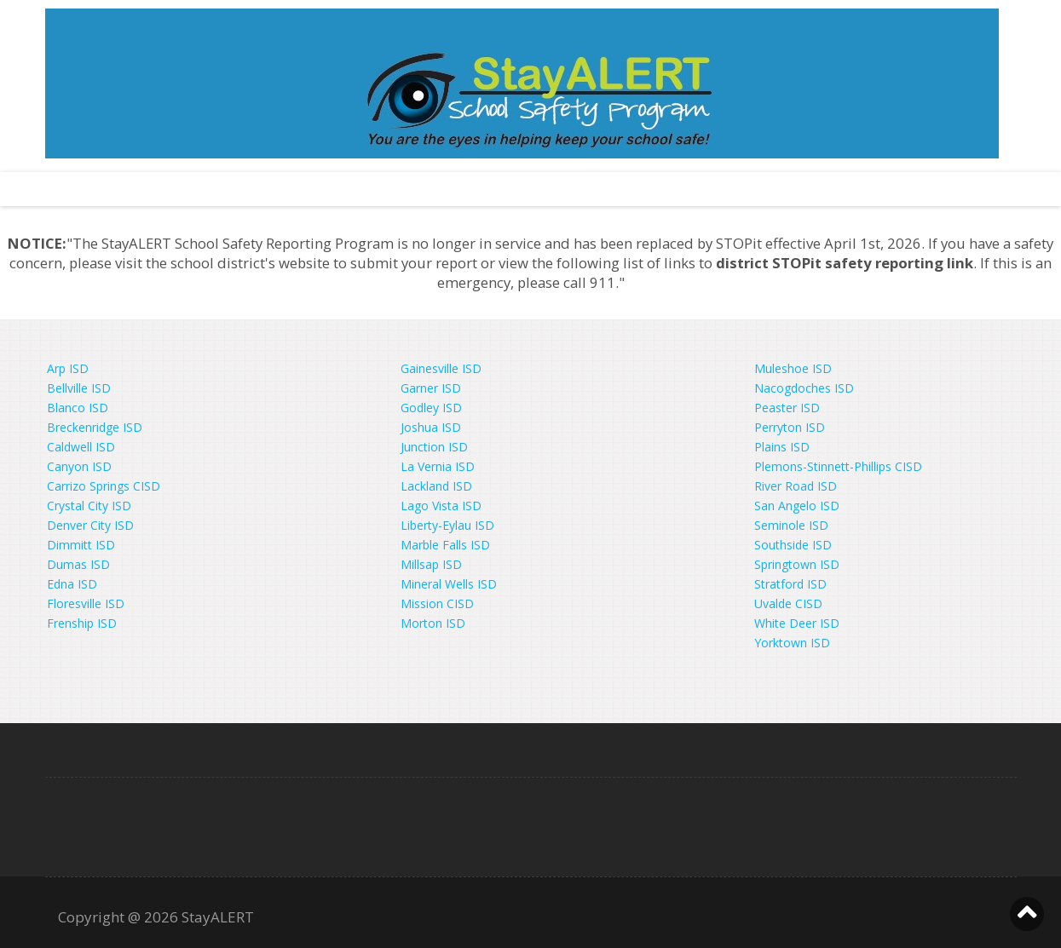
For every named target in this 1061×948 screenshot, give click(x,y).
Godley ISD (431, 407)
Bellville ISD (79, 388)
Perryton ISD (789, 427)
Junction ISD (434, 447)
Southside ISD (793, 545)
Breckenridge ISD (94, 427)
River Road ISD (795, 486)
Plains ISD (782, 447)
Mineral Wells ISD (449, 584)
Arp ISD (68, 368)
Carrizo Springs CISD (103, 486)
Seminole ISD (791, 525)
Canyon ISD (79, 466)
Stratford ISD (790, 584)
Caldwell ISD (81, 447)
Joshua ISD (431, 427)
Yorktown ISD (792, 643)
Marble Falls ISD (445, 545)
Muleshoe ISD (793, 368)
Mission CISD (437, 603)
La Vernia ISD (438, 466)
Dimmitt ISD (81, 545)
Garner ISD (431, 388)
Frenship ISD (82, 623)
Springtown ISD (796, 564)
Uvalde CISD (788, 603)
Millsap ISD (431, 564)
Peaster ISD (787, 407)
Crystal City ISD (89, 505)
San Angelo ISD (796, 505)
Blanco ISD (77, 407)
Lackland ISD (436, 486)
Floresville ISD (85, 603)
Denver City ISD (90, 525)
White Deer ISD (796, 623)
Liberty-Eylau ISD (447, 525)
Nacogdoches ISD (804, 388)
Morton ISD (433, 623)
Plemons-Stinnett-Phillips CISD (838, 466)
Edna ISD (72, 584)
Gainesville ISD (441, 368)
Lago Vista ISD (441, 505)
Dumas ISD (78, 564)
